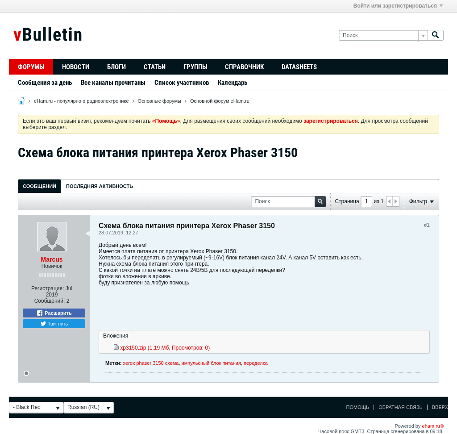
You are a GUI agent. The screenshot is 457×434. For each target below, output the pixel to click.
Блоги (116, 67)
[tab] (39, 186)
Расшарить (53, 313)
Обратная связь (400, 407)
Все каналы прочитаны (113, 83)
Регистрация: (47, 288)
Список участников (181, 83)
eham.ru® (433, 426)
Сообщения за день (45, 83)
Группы (195, 67)
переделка (256, 363)
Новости (75, 67)
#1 (427, 225)
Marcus (51, 259)
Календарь (232, 83)
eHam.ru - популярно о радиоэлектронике (81, 101)
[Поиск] (383, 35)
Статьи (155, 67)
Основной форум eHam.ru (219, 101)
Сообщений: (49, 301)
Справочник (244, 67)
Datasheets (299, 67)
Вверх (440, 407)
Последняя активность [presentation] (99, 186)
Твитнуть (54, 324)
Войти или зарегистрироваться (398, 6)
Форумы (31, 67)
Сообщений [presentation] (39, 186)
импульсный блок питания (211, 363)
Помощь (358, 407)
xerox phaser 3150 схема (151, 363)
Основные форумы (159, 101)
